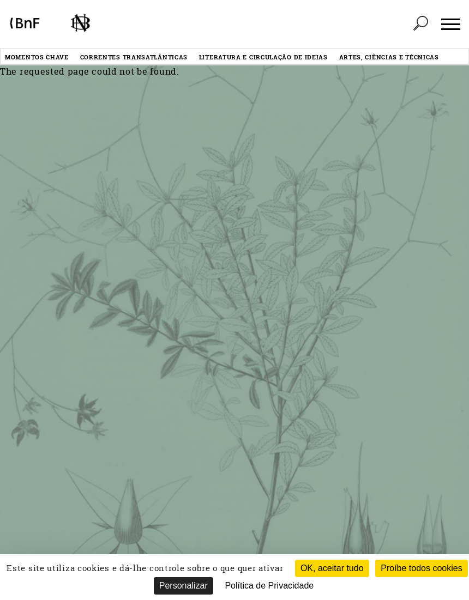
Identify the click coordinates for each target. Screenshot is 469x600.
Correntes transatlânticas (134, 57)
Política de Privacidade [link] (269, 585)
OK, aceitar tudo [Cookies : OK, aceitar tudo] (332, 568)
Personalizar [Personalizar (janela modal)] (183, 585)
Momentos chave (37, 57)
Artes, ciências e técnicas (389, 57)
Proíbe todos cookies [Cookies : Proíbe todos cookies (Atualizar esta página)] (421, 568)
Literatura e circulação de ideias (263, 57)
